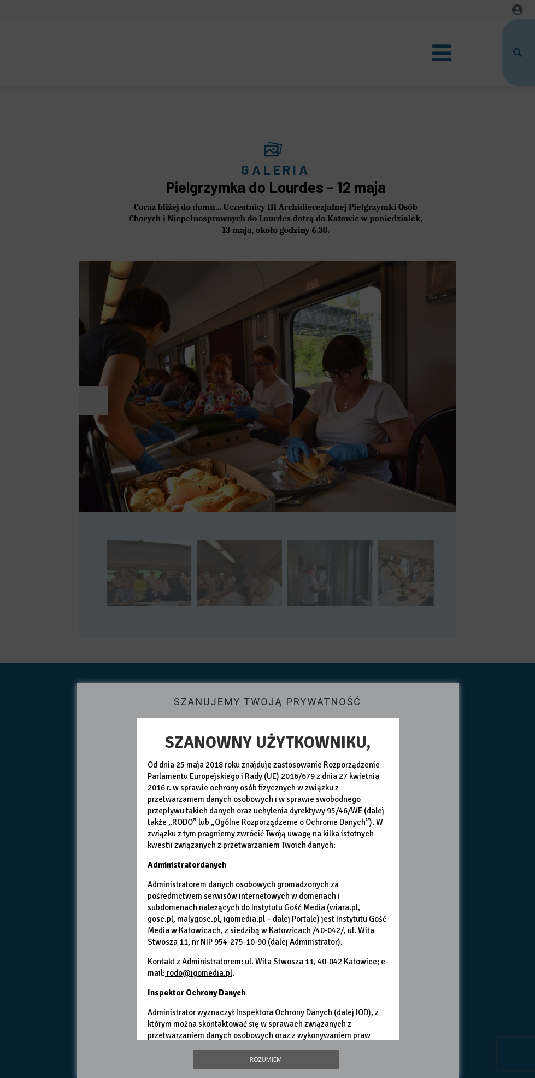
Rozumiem (266, 1059)
